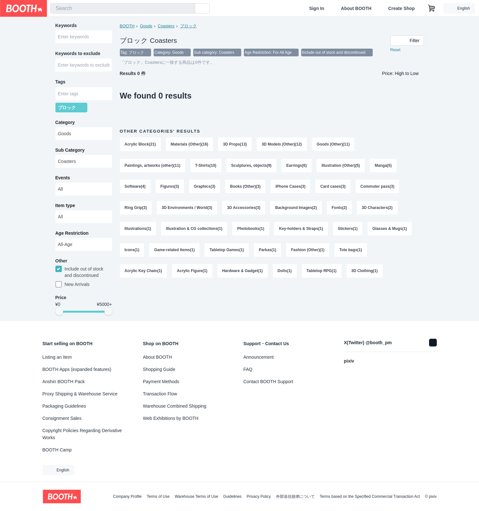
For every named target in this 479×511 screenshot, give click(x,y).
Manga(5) (383, 166)
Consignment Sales (62, 418)
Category (65, 123)
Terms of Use (158, 496)
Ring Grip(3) (136, 208)
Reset (395, 50)
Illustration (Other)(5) (341, 166)
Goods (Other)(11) (333, 144)
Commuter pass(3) (377, 187)
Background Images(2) (296, 208)
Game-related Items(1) (174, 251)
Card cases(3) (333, 187)
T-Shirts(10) (205, 166)
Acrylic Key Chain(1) (143, 272)
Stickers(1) (348, 229)
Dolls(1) (285, 272)
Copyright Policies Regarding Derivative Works (82, 434)
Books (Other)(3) (245, 187)
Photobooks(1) (250, 229)
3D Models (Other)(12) (282, 144)
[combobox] (122, 8)
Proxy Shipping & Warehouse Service (80, 393)
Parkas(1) (267, 251)
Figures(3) (169, 187)
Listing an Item (57, 357)
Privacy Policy (259, 496)
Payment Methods (161, 381)
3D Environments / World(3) (187, 208)
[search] (189, 8)
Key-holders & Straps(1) (301, 229)
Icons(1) (132, 251)
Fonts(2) (339, 208)
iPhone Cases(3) (290, 187)
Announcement (259, 357)
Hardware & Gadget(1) (242, 272)
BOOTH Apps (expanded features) (77, 369)
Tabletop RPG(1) (322, 272)
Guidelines (232, 496)
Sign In (316, 8)
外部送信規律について (295, 496)
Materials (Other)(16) (189, 144)
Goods (146, 26)
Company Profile (127, 496)
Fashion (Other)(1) (308, 251)
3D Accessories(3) (244, 208)
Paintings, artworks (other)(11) (152, 166)
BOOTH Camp (57, 449)
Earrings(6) (296, 166)
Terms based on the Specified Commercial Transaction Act (370, 496)
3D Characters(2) (377, 208)
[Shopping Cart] (431, 8)
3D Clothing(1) (364, 272)
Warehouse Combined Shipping (174, 406)
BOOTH (127, 26)
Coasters (166, 26)
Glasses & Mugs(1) (390, 229)
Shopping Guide (159, 369)
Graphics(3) (205, 187)
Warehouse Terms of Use (196, 496)
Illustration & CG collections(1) (194, 229)
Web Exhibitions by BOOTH (170, 418)
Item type (65, 206)
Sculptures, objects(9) (251, 166)
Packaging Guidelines (64, 406)
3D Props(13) (235, 144)
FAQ (248, 369)
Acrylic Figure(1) (192, 272)
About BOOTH (356, 8)
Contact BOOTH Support (268, 381)
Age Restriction (72, 234)
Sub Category (70, 151)
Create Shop (401, 8)
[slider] (59, 313)
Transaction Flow (160, 393)
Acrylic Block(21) (140, 144)
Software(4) (135, 187)
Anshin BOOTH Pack (64, 381)
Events (62, 178)
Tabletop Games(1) (227, 251)
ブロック (188, 26)
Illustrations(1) (138, 229)
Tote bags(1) (351, 251)
